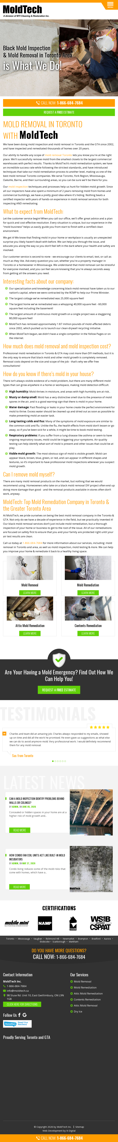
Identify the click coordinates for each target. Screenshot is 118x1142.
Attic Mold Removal (86, 1005)
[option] (59, 57)
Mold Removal (82, 981)
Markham (73, 941)
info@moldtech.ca (18, 990)
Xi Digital (70, 1130)
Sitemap (79, 1127)
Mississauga (24, 938)
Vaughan (37, 938)
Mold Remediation (85, 987)
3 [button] (58, 761)
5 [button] (62, 761)
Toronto (10, 938)
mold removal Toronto (58, 155)
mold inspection (18, 186)
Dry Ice (78, 1011)
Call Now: (59, 103)
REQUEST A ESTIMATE (59, 112)
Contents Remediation (87, 999)
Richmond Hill (52, 938)
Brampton (83, 938)
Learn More (30, 593)
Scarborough (59, 941)
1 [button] (53, 761)
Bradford (96, 938)
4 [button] (60, 761)
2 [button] (55, 761)
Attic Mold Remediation (88, 993)
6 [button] (65, 761)
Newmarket (68, 938)
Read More (19, 830)
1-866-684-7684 (32, 543)
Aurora (107, 938)
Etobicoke (45, 941)
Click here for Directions (22, 1004)
